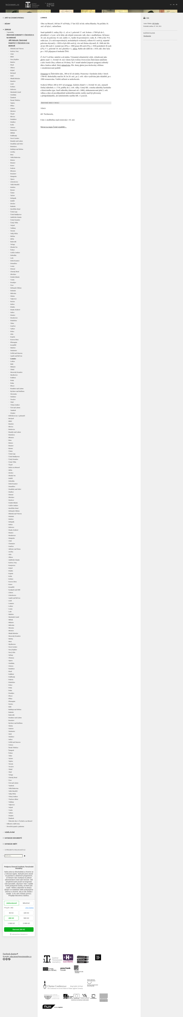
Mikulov (13, 367)
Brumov (12, 163)
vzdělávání (9, 832)
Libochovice (14, 182)
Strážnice (13, 397)
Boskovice (13, 130)
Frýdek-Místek (14, 277)
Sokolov (11, 728)
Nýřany (10, 655)
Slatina (12, 296)
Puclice (12, 301)
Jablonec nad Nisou (14, 549)
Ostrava (12, 127)
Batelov (12, 62)
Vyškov (12, 329)
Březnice (13, 171)
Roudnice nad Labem (16, 388)
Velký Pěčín (14, 233)
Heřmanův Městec (16, 288)
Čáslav (12, 193)
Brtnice (12, 160)
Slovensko (13, 394)
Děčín (12, 239)
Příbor (12, 106)
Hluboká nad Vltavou (17, 48)
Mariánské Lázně (15, 92)
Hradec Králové (15, 310)
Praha (12, 383)
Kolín (12, 125)
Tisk (146, 18)
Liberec (12, 108)
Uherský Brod (14, 271)
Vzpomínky (10, 32)
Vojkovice (13, 299)
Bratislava (13, 146)
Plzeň (12, 65)
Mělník (12, 133)
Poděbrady (13, 135)
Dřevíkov (13, 274)
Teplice (12, 103)
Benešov (13, 81)
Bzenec (12, 190)
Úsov (12, 285)
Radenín (12, 206)
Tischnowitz (147, 36)
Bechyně (13, 73)
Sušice (12, 312)
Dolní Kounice (14, 261)
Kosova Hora (14, 339)
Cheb (12, 54)
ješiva (75, 49)
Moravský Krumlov (16, 372)
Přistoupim (13, 342)
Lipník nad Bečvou (16, 356)
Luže (11, 258)
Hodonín (13, 291)
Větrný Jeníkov (15, 405)
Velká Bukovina (15, 157)
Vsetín (12, 280)
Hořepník (13, 198)
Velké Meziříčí (14, 184)
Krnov (12, 165)
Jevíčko (12, 152)
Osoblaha (13, 95)
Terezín (12, 231)
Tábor (12, 323)
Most (10, 641)
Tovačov (13, 399)
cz (170, 4)
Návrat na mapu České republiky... (54, 127)
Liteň (12, 84)
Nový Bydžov (14, 59)
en (173, 4)
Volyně (12, 225)
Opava (12, 179)
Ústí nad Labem (15, 407)
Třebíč (12, 369)
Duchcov (11, 500)
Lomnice (13, 358)
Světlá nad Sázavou (16, 353)
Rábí (11, 364)
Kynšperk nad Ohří (14, 590)
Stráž (12, 76)
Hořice (12, 304)
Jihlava (12, 67)
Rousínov (13, 174)
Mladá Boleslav (15, 78)
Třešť (12, 402)
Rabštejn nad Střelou (16, 149)
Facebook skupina (9, 954)
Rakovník (13, 242)
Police (12, 331)
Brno (11, 155)
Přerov (12, 386)
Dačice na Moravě (14, 467)
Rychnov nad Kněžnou (17, 391)
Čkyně (12, 114)
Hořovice (13, 89)
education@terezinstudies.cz (20, 957)
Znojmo (12, 413)
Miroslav (11, 628)
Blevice (12, 116)
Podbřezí (13, 378)
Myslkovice (14, 375)
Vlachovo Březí (13, 799)
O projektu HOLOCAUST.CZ (15, 850)
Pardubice (13, 119)
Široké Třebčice (15, 100)
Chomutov (11, 543)
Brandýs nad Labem (16, 141)
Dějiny (7, 24)
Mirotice (13, 111)
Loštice (12, 361)
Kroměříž (13, 345)
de (176, 4)
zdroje (8, 29)
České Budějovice (15, 214)
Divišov (12, 203)
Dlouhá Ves (13, 247)
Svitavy (10, 745)
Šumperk (11, 750)
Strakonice (13, 350)
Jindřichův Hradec (16, 217)
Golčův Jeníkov (15, 252)
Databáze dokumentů (13, 838)
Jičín (11, 334)
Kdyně (12, 70)
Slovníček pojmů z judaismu (15, 826)
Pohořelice (13, 320)
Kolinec (12, 87)
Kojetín (12, 337)
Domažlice (13, 263)
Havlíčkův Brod (15, 209)
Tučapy (12, 244)
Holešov (12, 187)
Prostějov (13, 282)
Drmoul (12, 269)
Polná (12, 380)
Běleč (12, 57)
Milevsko (13, 293)
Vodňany (13, 228)
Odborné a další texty (13, 824)
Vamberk (13, 410)
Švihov (12, 250)
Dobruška (13, 255)
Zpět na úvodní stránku (14, 18)
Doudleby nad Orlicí (16, 144)
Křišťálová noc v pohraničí (16, 416)
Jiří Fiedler (155, 23)
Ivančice (13, 326)
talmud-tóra (65, 65)
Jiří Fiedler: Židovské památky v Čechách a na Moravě (18, 43)
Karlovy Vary (14, 51)
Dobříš (12, 201)
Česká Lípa (13, 212)
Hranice (12, 315)
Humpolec (13, 176)
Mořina (12, 236)
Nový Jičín (11, 652)
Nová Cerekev (14, 138)
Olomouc (11, 658)
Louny (12, 266)
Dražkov (13, 122)
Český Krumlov (15, 220)
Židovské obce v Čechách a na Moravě (20, 821)
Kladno (12, 307)
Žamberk (13, 97)
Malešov (13, 348)
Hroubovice (14, 318)
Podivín (12, 168)
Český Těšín (14, 223)
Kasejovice (11, 565)
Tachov (12, 195)
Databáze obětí (11, 844)
